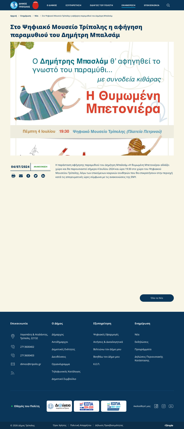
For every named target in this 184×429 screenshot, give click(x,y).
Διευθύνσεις (59, 356)
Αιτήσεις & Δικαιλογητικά (108, 342)
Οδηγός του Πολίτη (27, 406)
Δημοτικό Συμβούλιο (64, 379)
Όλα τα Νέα (157, 297)
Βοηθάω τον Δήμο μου (106, 356)
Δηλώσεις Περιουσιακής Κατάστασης (149, 358)
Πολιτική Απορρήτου (80, 425)
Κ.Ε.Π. (96, 364)
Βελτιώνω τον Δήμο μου (107, 349)
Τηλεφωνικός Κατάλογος (66, 371)
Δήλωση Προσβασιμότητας (109, 425)
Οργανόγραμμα (61, 364)
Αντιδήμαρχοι (60, 342)
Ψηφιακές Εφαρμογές (106, 334)
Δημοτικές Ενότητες (63, 349)
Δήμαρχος (58, 334)
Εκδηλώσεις (141, 342)
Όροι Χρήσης (59, 425)
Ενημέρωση (26, 16)
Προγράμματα (143, 349)
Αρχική (13, 16)
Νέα (37, 16)
